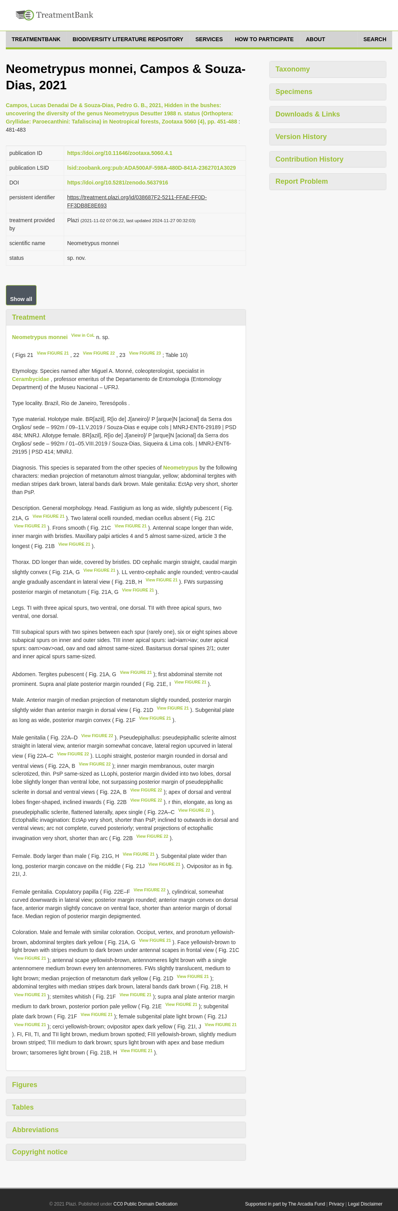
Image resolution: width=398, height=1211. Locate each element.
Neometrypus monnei (40, 337)
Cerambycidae (30, 379)
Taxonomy (293, 69)
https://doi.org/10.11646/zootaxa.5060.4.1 (120, 153)
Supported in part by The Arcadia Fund (285, 1204)
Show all (21, 299)
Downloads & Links (308, 114)
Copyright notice (40, 1152)
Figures (24, 1085)
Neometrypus (180, 468)
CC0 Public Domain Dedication (145, 1204)
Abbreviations (35, 1130)
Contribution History (310, 159)
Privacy (336, 1204)
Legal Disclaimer (365, 1204)
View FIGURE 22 (99, 353)
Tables (23, 1107)
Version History (301, 137)
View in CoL (82, 335)
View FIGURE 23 (145, 353)
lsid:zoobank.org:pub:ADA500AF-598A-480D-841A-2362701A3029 (151, 168)
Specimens (294, 92)
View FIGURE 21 (53, 353)
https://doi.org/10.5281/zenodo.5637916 (117, 182)
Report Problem (302, 181)
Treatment (28, 317)
